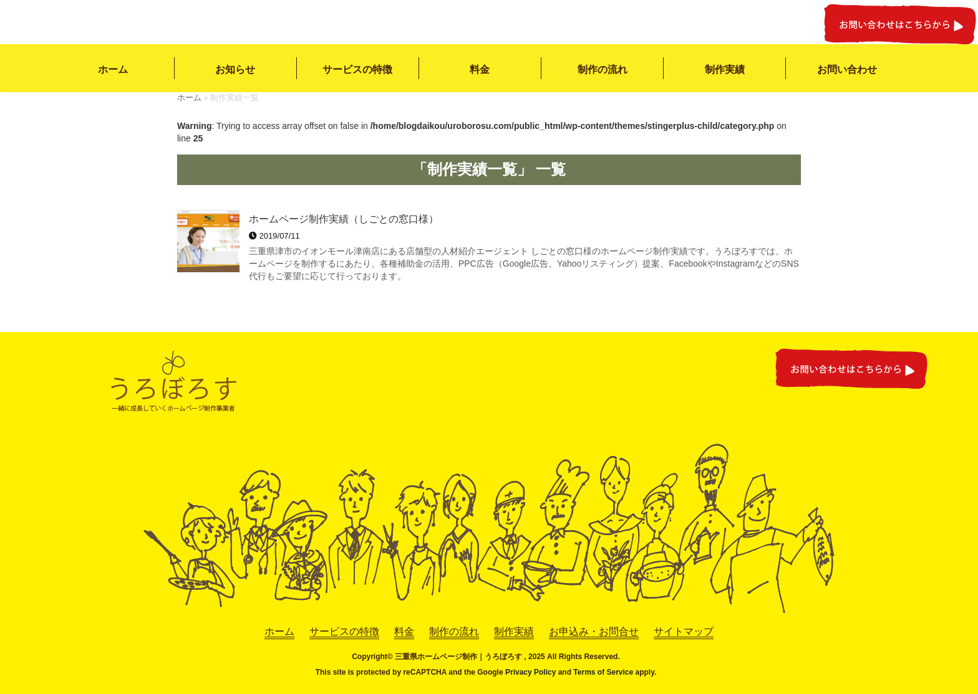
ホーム (113, 69)
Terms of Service (603, 672)
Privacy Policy (530, 672)
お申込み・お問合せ (594, 631)
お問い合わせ (847, 69)
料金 (480, 69)
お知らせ (235, 69)
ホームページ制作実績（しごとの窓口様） (343, 219)
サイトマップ (684, 631)
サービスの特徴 (357, 69)
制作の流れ (602, 69)
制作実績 (725, 69)
